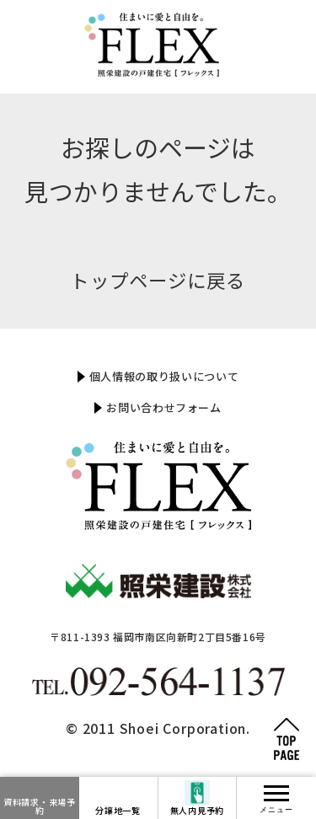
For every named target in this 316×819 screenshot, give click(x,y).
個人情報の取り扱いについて (163, 376)
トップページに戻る (157, 279)
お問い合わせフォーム (164, 407)
